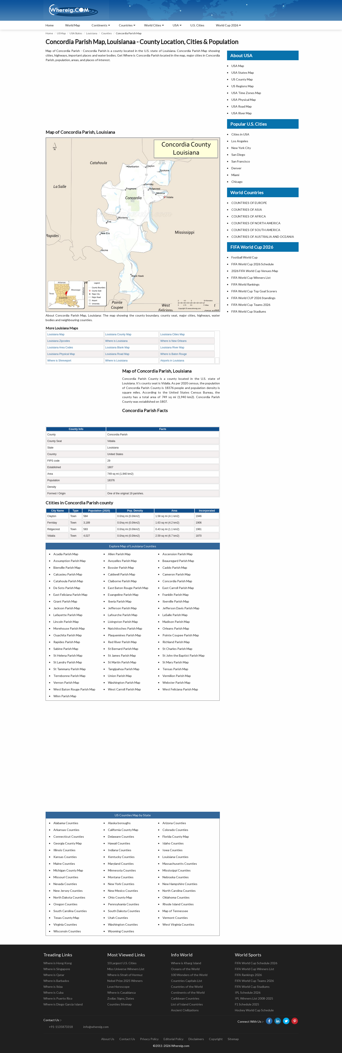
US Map (61, 33)
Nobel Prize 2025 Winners (125, 981)
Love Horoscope (118, 986)
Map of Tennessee (175, 911)
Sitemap (233, 1039)
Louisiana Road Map (117, 354)
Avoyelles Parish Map (122, 561)
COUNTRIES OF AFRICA (248, 216)
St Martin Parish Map (122, 662)
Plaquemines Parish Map (124, 635)
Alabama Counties (65, 823)
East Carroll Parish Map (178, 588)
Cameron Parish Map (176, 574)
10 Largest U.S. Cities (122, 963)
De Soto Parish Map (66, 588)
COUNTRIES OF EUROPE (249, 203)
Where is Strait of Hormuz (124, 975)
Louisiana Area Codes (60, 347)
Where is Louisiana (116, 340)
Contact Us (127, 1039)
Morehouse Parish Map (69, 628)
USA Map (237, 66)
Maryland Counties (121, 863)
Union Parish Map (120, 676)
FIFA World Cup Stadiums (248, 311)
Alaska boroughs (119, 823)
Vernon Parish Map (66, 682)
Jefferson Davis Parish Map (180, 608)
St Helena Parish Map (67, 655)
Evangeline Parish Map (123, 594)
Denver (236, 168)
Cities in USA (240, 134)
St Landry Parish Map (67, 662)
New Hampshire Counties (179, 884)
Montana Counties (120, 877)
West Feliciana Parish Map (180, 689)
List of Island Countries (187, 1004)
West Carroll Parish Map (124, 689)
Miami (235, 175)
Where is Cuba (53, 992)
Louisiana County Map (118, 334)
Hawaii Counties (119, 843)
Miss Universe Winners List (125, 969)
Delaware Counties (121, 836)
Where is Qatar (53, 975)
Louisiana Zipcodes (58, 340)
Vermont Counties (175, 917)
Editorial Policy (173, 1039)
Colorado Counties (175, 830)
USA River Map (241, 113)
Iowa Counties (172, 850)
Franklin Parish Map (175, 594)
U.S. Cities (197, 25)
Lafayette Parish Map (67, 615)
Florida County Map (175, 836)
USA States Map (242, 72)
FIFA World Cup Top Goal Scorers (254, 291)
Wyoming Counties (121, 931)
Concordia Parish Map (177, 581)
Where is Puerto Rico (57, 998)
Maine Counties (64, 863)
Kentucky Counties (121, 857)
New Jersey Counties (68, 890)
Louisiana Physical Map (61, 354)
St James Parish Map (122, 655)
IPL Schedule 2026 (247, 992)
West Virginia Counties (178, 924)
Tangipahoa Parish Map (123, 669)
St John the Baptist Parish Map (183, 655)
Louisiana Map (55, 334)
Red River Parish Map (122, 642)
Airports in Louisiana (172, 360)
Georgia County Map (67, 843)
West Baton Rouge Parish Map (74, 689)
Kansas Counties (65, 857)
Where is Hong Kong (57, 963)
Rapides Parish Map (66, 642)
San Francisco (240, 161)
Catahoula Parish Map (68, 581)
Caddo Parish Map (174, 567)
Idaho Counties (173, 843)
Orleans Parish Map (175, 628)
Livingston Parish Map (123, 621)
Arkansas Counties (66, 830)
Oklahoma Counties (176, 897)
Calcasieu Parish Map (67, 574)
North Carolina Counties (179, 890)
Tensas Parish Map (175, 669)
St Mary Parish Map (175, 662)
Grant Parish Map (65, 601)
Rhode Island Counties (178, 904)
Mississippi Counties (176, 870)
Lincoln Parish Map (66, 621)
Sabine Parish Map (65, 649)
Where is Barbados (56, 981)
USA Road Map (241, 106)
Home (50, 25)
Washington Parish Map (124, 682)
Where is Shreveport (59, 360)
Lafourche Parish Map (122, 615)
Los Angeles (239, 141)
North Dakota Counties (69, 897)
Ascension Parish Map (177, 554)
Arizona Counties (174, 823)
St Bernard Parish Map (123, 649)
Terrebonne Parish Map (69, 676)
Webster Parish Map (176, 682)
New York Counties (121, 884)
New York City (241, 148)
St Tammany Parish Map (69, 669)
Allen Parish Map (119, 554)
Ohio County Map (120, 897)
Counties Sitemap (119, 1004)
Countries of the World (187, 986)
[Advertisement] (133, 96)
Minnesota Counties (122, 870)
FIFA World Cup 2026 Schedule (252, 264)
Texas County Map (66, 917)
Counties (106, 33)
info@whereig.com (96, 1027)
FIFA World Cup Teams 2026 (250, 304)
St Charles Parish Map (177, 649)
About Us (107, 1039)
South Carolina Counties (70, 911)
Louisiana (91, 33)
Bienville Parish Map (66, 567)
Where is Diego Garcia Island (63, 1004)
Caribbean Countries (185, 998)
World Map (72, 25)
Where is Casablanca (121, 992)
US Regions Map (242, 86)
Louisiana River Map (172, 347)
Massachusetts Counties (179, 863)
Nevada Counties (65, 884)
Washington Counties (123, 924)
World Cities (152, 25)
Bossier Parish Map (121, 567)
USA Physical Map (243, 99)
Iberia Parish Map (120, 601)
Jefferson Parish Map (122, 608)
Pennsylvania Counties (123, 904)
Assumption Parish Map (69, 561)
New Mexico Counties (123, 890)
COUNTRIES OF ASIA (246, 209)
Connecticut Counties (68, 836)
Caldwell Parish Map (121, 574)
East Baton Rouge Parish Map (128, 588)
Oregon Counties (65, 904)
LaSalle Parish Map (175, 615)
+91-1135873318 (61, 1027)
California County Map (123, 830)
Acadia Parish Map (65, 554)
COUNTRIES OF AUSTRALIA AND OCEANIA (262, 236)
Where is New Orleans (173, 340)
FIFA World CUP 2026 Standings (253, 298)
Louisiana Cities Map (172, 334)
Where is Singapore (56, 969)
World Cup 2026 (227, 25)
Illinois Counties (64, 850)
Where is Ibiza (53, 986)
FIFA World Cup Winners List (251, 277)
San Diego (238, 154)
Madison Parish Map (176, 621)
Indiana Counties (119, 850)
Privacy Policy (149, 1039)
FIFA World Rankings (245, 284)
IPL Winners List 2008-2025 (254, 998)
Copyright (216, 1039)
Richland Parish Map (176, 642)
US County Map (242, 79)
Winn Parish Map (64, 696)
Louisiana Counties (175, 857)
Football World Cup (244, 257)
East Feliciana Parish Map (70, 594)
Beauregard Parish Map (178, 561)
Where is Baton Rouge (173, 354)
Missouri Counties (65, 877)
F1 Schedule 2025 (247, 1004)
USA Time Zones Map (246, 93)
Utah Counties (118, 917)
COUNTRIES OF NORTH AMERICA (255, 223)
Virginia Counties (65, 924)
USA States (76, 33)
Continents (99, 25)
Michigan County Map (68, 870)
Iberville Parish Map (175, 601)
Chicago (237, 181)
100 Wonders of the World (189, 975)
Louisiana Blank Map (117, 347)
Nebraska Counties (175, 877)
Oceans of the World (185, 969)
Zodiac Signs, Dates (120, 998)
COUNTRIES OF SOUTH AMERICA (255, 230)
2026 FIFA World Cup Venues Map (254, 271)
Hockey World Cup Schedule (254, 1010)
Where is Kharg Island (186, 963)
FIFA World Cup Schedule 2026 (256, 963)
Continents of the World (188, 992)
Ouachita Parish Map (67, 635)
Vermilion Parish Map (176, 676)
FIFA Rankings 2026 (248, 975)
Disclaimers (196, 1039)
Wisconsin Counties (67, 931)
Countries (126, 25)
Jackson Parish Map (66, 608)
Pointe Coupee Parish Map (180, 635)
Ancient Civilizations (185, 1010)
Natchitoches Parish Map (125, 628)
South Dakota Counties (124, 911)
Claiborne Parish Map (122, 581)
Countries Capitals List (186, 981)
